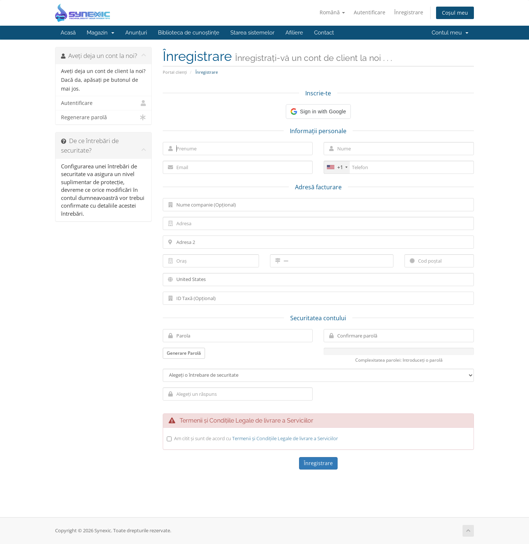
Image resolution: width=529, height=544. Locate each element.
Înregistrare (408, 12)
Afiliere (294, 32)
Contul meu (450, 32)
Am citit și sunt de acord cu (256, 438)
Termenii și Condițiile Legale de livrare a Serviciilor (285, 438)
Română (332, 12)
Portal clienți (175, 72)
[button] (318, 111)
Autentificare (369, 12)
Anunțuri (136, 32)
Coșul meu (455, 12)
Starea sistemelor (252, 32)
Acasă (68, 32)
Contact (324, 32)
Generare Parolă (184, 353)
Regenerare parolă (103, 117)
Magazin (100, 32)
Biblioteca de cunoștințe (188, 32)
